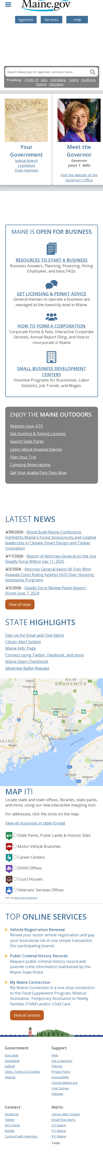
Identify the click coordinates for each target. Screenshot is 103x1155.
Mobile (10, 1131)
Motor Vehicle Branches (39, 846)
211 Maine (59, 1125)
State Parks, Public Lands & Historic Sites (54, 835)
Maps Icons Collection (25, 897)
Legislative (12, 1061)
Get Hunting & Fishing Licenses (38, 433)
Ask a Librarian (62, 1061)
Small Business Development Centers (51, 371)
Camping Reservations (30, 464)
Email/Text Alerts (63, 1119)
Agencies (25, 19)
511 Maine (59, 1131)
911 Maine (59, 1136)
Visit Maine (58, 80)
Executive (11, 1055)
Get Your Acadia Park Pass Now (38, 472)
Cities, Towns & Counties (22, 1071)
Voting (73, 80)
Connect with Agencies (21, 1136)
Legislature (26, 165)
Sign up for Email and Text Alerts (34, 635)
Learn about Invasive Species (36, 449)
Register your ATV (26, 426)
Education (56, 84)
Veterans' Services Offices (41, 890)
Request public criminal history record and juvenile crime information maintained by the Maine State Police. (50, 964)
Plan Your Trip (23, 457)
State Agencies (26, 170)
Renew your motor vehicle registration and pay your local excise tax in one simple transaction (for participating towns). (52, 937)
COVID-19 (31, 80)
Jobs (44, 80)
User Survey (60, 1088)
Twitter (10, 1119)
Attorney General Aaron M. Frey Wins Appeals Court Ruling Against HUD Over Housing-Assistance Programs (50, 574)
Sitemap (57, 1094)
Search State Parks (27, 441)
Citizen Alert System (23, 641)
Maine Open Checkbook (26, 661)
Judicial (10, 1066)
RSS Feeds (12, 1125)
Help (77, 19)
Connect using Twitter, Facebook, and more (44, 655)
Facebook (12, 1114)
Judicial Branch (26, 160)
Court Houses (30, 879)
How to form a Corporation (51, 326)
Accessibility (60, 1077)
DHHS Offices (30, 868)
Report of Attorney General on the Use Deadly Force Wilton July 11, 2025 (50, 558)
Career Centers (31, 857)
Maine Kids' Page (20, 648)
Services (51, 19)
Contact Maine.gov (65, 1082)
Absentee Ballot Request (27, 668)
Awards (10, 1077)
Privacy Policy (61, 1071)
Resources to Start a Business (51, 260)
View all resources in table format (35, 823)
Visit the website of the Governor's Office (79, 177)
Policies (57, 1066)
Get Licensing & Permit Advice (51, 294)
